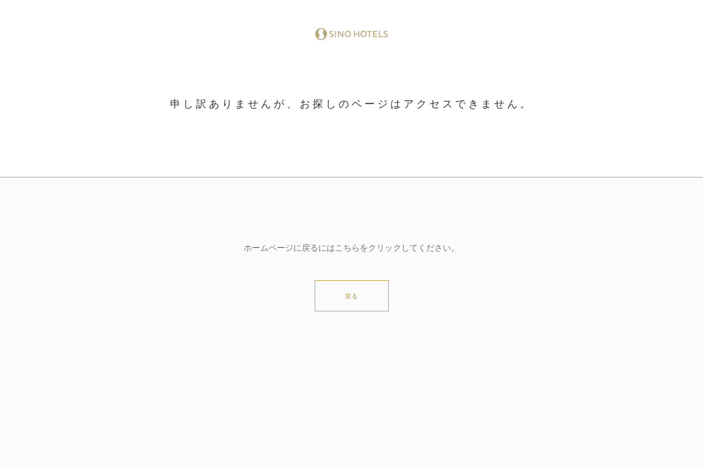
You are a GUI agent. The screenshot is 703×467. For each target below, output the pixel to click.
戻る (351, 296)
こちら (347, 248)
